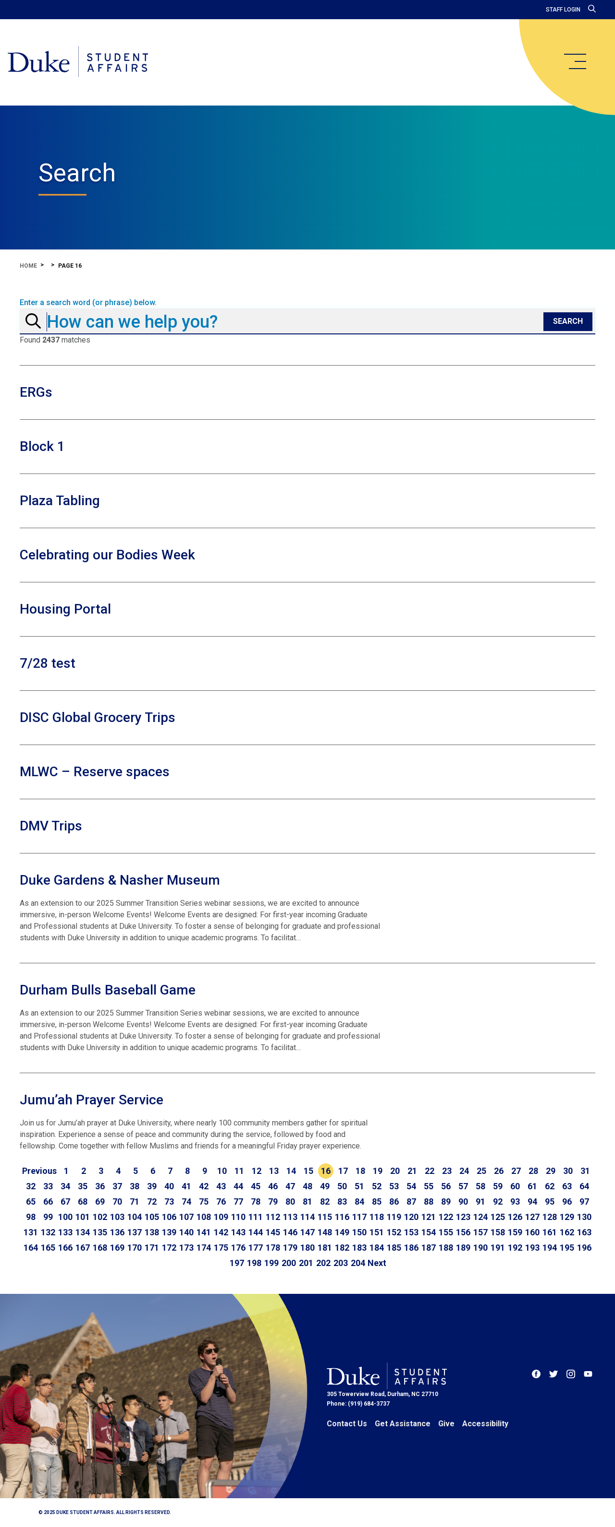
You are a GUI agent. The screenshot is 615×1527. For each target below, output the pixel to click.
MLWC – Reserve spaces (95, 772)
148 (325, 1232)
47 (290, 1186)
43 (221, 1186)
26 (499, 1171)
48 (307, 1186)
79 (273, 1201)
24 (464, 1171)
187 (428, 1248)
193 (532, 1248)
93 (515, 1201)
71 (134, 1201)
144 (255, 1232)
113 (290, 1217)
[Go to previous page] (39, 1171)
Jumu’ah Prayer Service (91, 1100)
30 (568, 1171)
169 (117, 1248)
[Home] (78, 62)
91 (480, 1201)
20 (395, 1171)
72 (152, 1201)
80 (290, 1201)
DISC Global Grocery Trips (97, 717)
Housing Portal (65, 609)
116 (342, 1217)
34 (65, 1186)
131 (31, 1232)
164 (31, 1248)
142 (221, 1232)
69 (100, 1201)
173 (186, 1248)
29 (550, 1171)
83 (342, 1201)
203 (340, 1263)
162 (567, 1232)
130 (584, 1217)
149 (342, 1232)
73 (169, 1201)
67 (65, 1201)
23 (447, 1171)
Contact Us (347, 1423)
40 (169, 1186)
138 (152, 1232)
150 (359, 1232)
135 (100, 1232)
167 (82, 1248)
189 (463, 1248)
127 (532, 1217)
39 (152, 1186)
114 (307, 1217)
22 (429, 1171)
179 (290, 1248)
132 (48, 1232)
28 (533, 1171)
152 (394, 1232)
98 (31, 1217)
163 (584, 1232)
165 (48, 1248)
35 (82, 1186)
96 (567, 1201)
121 (428, 1217)
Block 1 (42, 446)
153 (411, 1232)
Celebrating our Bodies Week (107, 555)
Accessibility (485, 1423)
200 (289, 1263)
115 (325, 1217)
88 (428, 1201)
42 (204, 1186)
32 (31, 1186)
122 (446, 1217)
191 (498, 1248)
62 (549, 1186)
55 (428, 1186)
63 (567, 1186)
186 (411, 1248)
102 (100, 1217)
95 (549, 1201)
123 (463, 1217)
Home (28, 265)
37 (117, 1186)
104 (134, 1217)
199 (271, 1263)
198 (254, 1263)
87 (411, 1201)
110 (238, 1217)
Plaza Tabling (60, 501)
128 (549, 1217)
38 (134, 1186)
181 (325, 1248)
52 (376, 1186)
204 (358, 1263)
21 (412, 1171)
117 (359, 1217)
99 (48, 1217)
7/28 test (47, 663)
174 (204, 1248)
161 (549, 1232)
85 (376, 1201)
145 (273, 1232)
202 (323, 1263)
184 (376, 1248)
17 (343, 1171)
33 (48, 1186)
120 (411, 1217)
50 (342, 1186)
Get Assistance (402, 1423)
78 (255, 1201)
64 (584, 1186)
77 (238, 1201)
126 (515, 1217)
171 (152, 1248)
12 (256, 1171)
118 (376, 1217)
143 (238, 1232)
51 (359, 1186)
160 (532, 1232)
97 (584, 1201)
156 (463, 1232)
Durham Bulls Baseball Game (108, 990)
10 (222, 1171)
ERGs (36, 392)
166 (65, 1248)
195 (567, 1248)
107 (186, 1217)
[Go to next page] (377, 1263)
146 (290, 1232)
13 (274, 1171)
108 (204, 1217)
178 (273, 1248)
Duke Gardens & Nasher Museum (120, 880)
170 (134, 1248)
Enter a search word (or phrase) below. (88, 303)
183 (359, 1248)
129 (567, 1217)
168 (100, 1248)
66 (48, 1201)
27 (516, 1171)
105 (152, 1217)
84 (359, 1201)
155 (446, 1232)
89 (446, 1201)
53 (394, 1186)
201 (306, 1263)
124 (480, 1217)
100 (65, 1217)
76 (221, 1201)
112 (273, 1217)
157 (480, 1232)
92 (498, 1201)
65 (31, 1201)
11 (239, 1171)
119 (394, 1217)
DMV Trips (51, 826)
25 (481, 1171)
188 (446, 1248)
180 (307, 1248)
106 (169, 1217)
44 (238, 1186)
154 (428, 1232)
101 (82, 1217)
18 (360, 1171)
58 (480, 1186)
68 (82, 1201)
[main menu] (574, 61)
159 (515, 1232)
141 (204, 1232)
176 (238, 1248)
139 (169, 1232)
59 (498, 1186)
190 (480, 1248)
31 (585, 1171)
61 (532, 1186)
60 (515, 1186)
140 (186, 1232)
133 (65, 1232)
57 (463, 1186)
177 (255, 1248)
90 (463, 1201)
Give (446, 1423)
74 (186, 1201)
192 (515, 1248)
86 (394, 1201)
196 (584, 1248)
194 (549, 1248)
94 (532, 1201)
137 (134, 1232)
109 (221, 1217)
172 (169, 1248)
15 (308, 1171)
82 (325, 1201)
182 (342, 1248)
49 (325, 1186)
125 (498, 1217)
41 (186, 1186)
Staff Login (563, 9)
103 (117, 1217)
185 (394, 1248)
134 (82, 1232)
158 (498, 1232)
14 (291, 1171)
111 (255, 1217)
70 (117, 1201)
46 (273, 1186)
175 (221, 1248)
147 (307, 1232)
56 (446, 1186)
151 (376, 1232)
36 (100, 1186)
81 (307, 1201)
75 (204, 1201)
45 (255, 1186)
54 (411, 1186)
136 (117, 1232)
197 (237, 1263)
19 (377, 1171)
